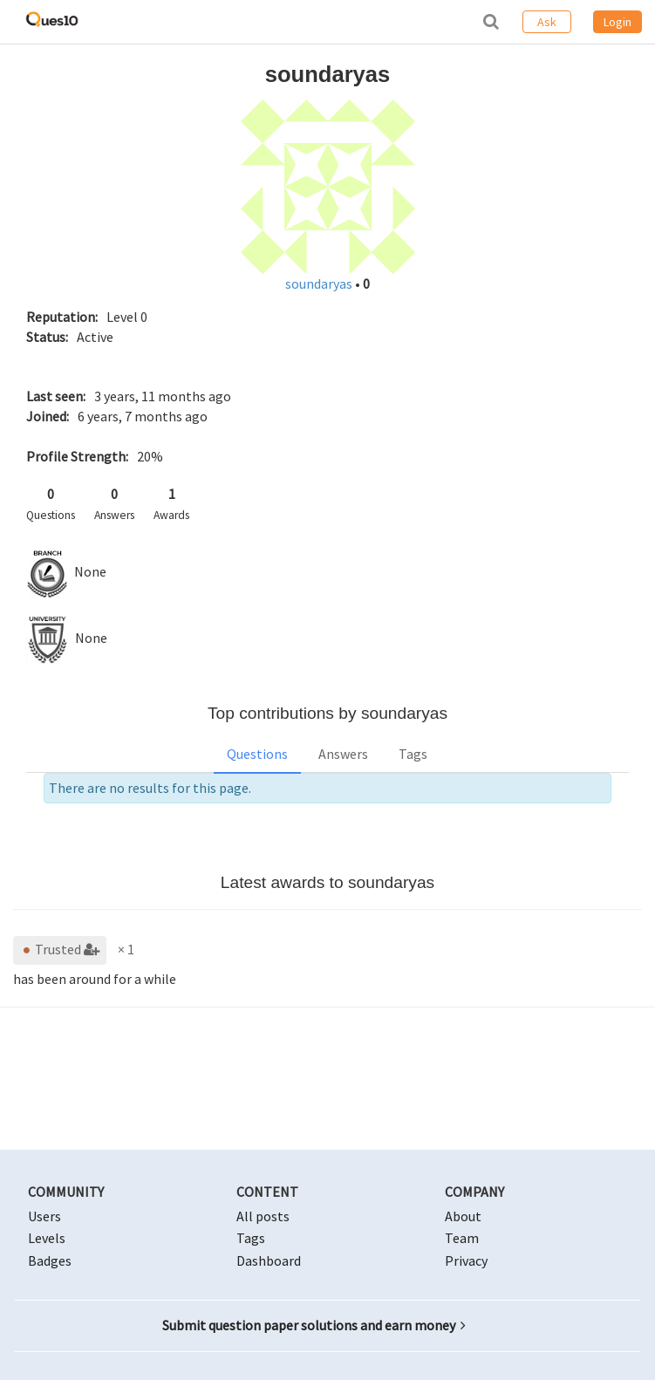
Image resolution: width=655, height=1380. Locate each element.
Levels (46, 1238)
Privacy (466, 1260)
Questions (257, 753)
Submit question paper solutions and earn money (314, 1325)
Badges (50, 1260)
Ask (546, 22)
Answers (343, 753)
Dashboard (268, 1260)
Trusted (59, 949)
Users (44, 1216)
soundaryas (320, 283)
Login (617, 22)
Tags (413, 753)
